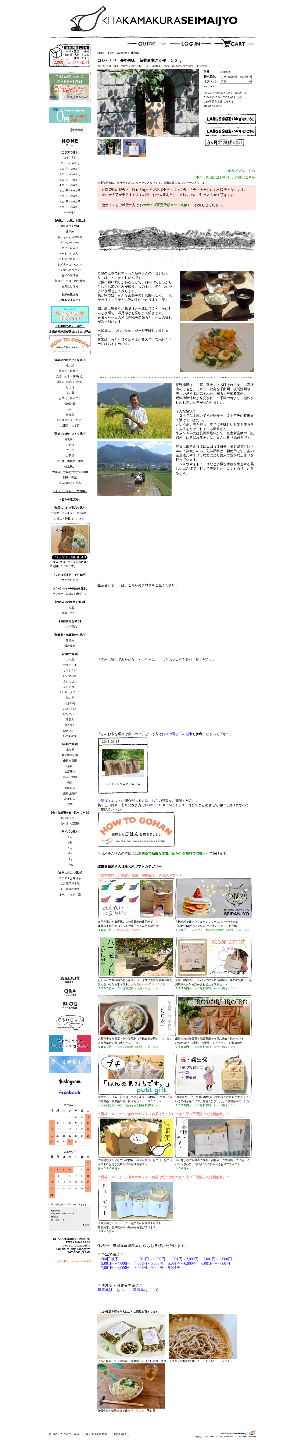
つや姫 (70, 659)
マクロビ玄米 (70, 580)
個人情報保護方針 (96, 1434)
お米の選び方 (70, 294)
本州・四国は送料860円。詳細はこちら (225, 177)
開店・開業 (70, 477)
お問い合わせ (122, 1434)
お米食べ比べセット (70, 264)
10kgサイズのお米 (116, 52)
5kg (70, 859)
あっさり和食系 (70, 889)
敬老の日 (69, 403)
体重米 (70, 231)
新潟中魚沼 (70, 777)
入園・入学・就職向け (70, 376)
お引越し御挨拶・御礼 (70, 461)
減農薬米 (69, 645)
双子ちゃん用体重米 (70, 237)
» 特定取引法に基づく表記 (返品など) (224, 93)
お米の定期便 (70, 275)
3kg (70, 853)
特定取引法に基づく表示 (64, 1434)
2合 (70, 837)
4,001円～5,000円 (70, 185)
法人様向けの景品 (70, 482)
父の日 (70, 392)
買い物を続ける (213, 106)
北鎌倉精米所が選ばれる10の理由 (70, 331)
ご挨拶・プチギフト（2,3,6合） (70, 513)
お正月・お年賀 (70, 425)
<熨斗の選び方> (70, 499)
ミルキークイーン (70, 692)
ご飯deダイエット (70, 299)
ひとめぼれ (70, 675)
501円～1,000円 (70, 163)
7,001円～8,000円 (70, 201)
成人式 (70, 365)
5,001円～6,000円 (70, 190)
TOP (100, 52)
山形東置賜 (70, 760)
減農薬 (134, 52)
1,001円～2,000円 (70, 168)
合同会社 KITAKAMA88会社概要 (74, 1261)
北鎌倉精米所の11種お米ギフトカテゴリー (129, 866)
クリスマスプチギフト (70, 420)
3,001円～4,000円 (70, 179)
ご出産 (70, 450)
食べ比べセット (70, 818)
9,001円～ (70, 212)
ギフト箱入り (70, 248)
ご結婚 (70, 444)
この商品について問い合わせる (222, 97)
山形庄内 (69, 771)
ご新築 (70, 455)
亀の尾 (70, 697)
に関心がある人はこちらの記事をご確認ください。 (148, 800)
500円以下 (70, 157)
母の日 (70, 387)
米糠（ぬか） (70, 613)
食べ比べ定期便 (70, 823)
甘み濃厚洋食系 (70, 883)
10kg (70, 864)
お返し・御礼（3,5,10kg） (70, 518)
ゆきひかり (70, 730)
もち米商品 (70, 626)
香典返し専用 (70, 286)
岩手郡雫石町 (70, 755)
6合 (70, 848)
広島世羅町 (70, 793)
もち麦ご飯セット (70, 259)
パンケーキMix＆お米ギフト (70, 593)
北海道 (70, 749)
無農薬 (70, 640)
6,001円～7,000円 (70, 196)
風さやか (69, 725)
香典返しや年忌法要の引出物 (70, 472)
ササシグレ (70, 670)
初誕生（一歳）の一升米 (70, 280)
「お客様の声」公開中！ (70, 326)
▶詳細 (86, 1225)
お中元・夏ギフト (70, 398)
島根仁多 (69, 798)
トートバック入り (70, 253)
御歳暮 (70, 414)
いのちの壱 (70, 736)
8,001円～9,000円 (70, 207)
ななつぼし (70, 714)
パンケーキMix (70, 242)
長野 (70, 782)
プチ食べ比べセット (70, 269)
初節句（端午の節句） (70, 381)
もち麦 (70, 607)
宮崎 (70, 804)
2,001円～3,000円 (70, 174)
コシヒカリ (70, 686)
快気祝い (69, 466)
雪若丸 (70, 719)
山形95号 (69, 703)
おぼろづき (70, 708)
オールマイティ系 (70, 894)
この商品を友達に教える (218, 101)
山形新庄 (69, 766)
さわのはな (70, 681)
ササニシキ (70, 664)
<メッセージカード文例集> (70, 491)
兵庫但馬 (69, 788)
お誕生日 (69, 439)
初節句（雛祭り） (70, 370)
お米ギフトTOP (70, 226)
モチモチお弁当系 (70, 878)
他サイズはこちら (241, 170)
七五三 (70, 409)
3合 (70, 842)
